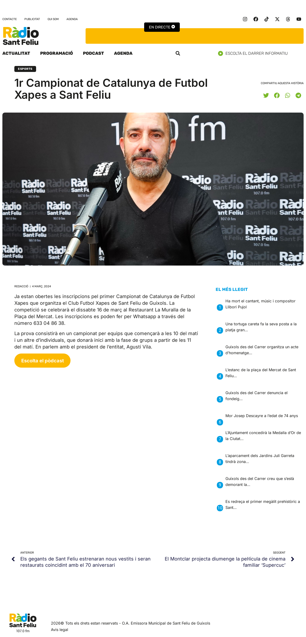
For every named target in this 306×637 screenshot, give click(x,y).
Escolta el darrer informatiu (254, 53)
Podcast (93, 53)
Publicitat (32, 19)
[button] (177, 53)
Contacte (9, 19)
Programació (56, 53)
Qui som (53, 19)
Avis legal (59, 629)
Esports (25, 69)
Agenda (72, 19)
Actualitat (16, 53)
